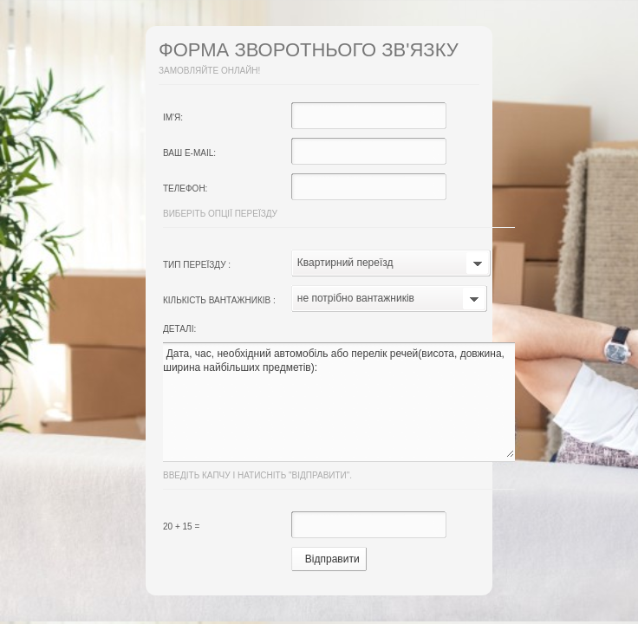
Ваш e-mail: (189, 153)
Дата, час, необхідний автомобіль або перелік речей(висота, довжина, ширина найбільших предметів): (338, 402)
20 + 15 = (181, 526)
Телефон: (185, 188)
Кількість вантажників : (219, 300)
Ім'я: (173, 117)
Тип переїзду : (197, 265)
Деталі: (179, 329)
